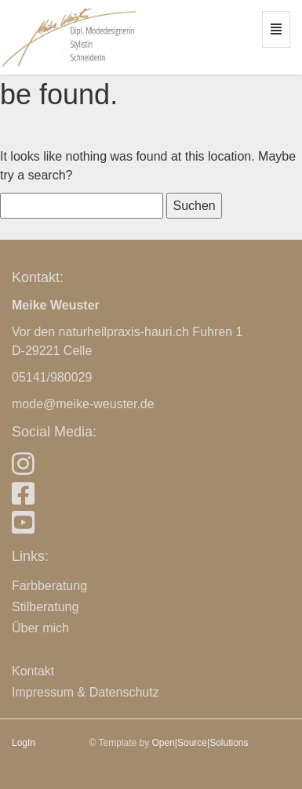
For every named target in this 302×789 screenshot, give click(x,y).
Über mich (40, 628)
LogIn (23, 742)
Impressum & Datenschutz (85, 692)
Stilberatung (45, 606)
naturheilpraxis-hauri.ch (124, 331)
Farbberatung (49, 585)
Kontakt (33, 671)
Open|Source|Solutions (200, 742)
